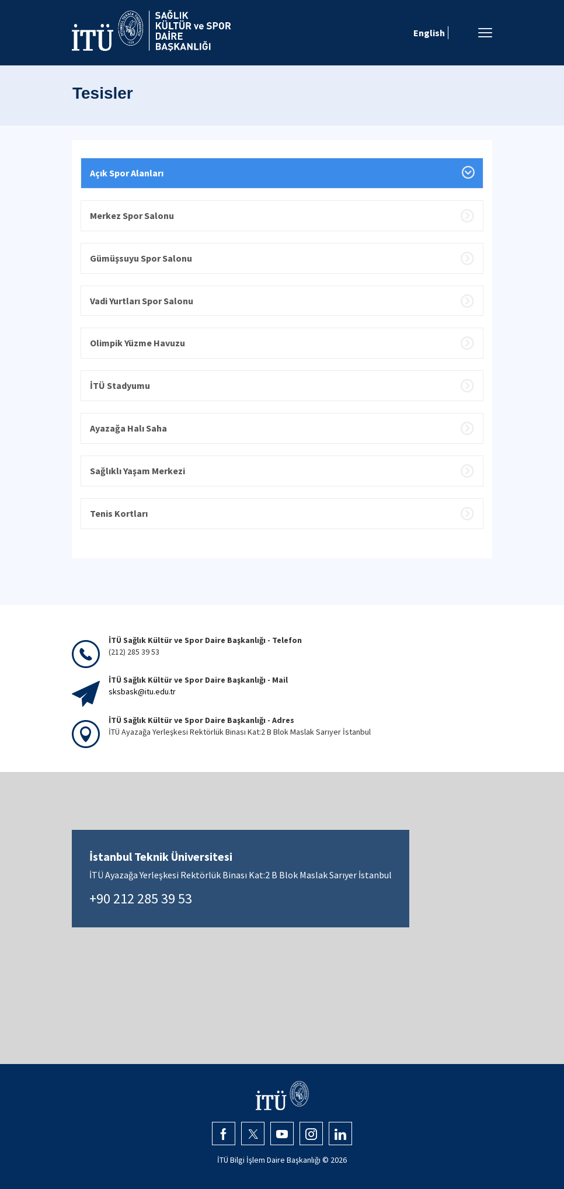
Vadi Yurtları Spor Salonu (141, 301)
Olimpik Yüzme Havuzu (137, 343)
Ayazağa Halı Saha (128, 428)
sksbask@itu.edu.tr (142, 691)
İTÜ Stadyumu (120, 385)
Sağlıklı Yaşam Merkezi (137, 471)
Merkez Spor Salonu (132, 215)
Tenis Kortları (119, 513)
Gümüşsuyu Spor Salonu (141, 258)
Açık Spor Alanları (126, 173)
